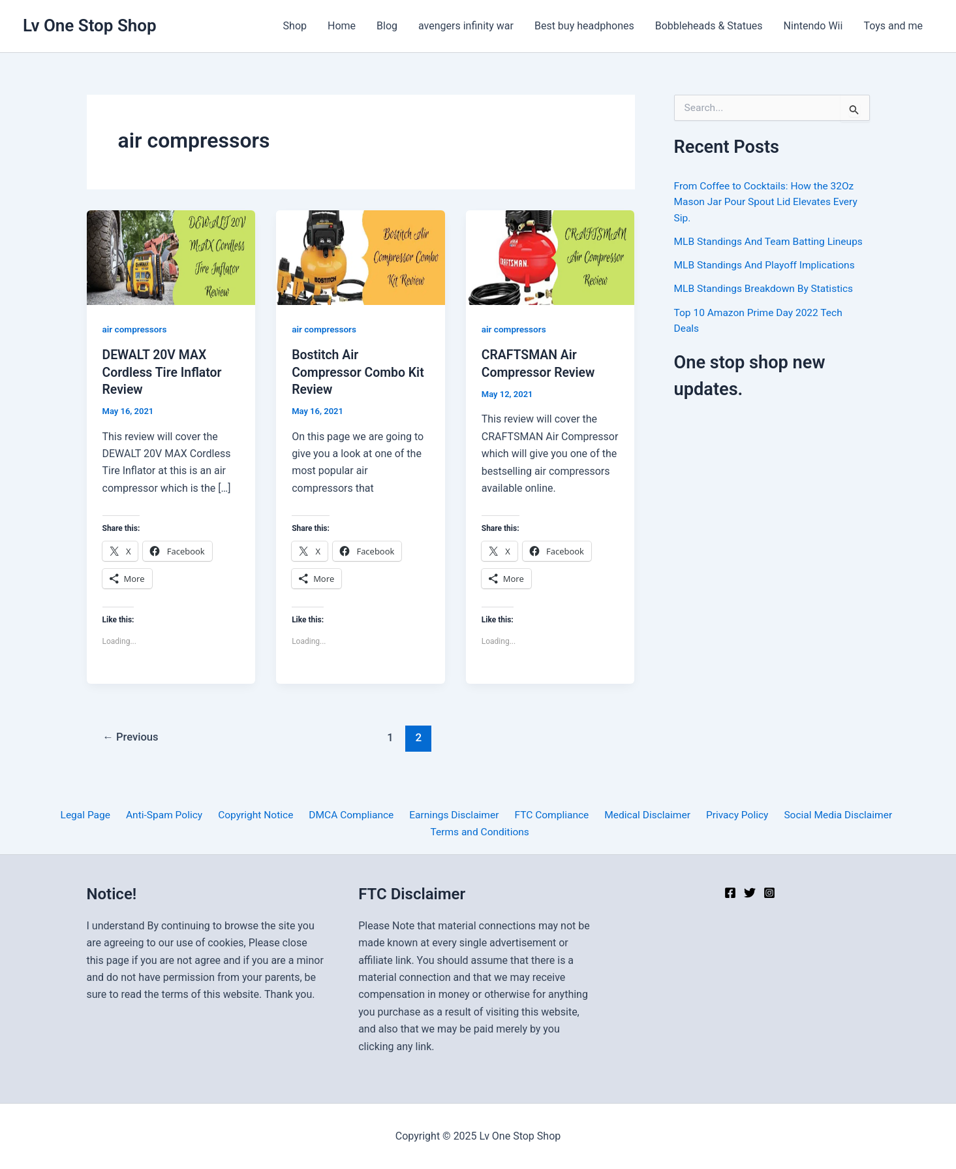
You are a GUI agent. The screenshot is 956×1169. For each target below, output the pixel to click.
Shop (295, 26)
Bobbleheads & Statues (709, 26)
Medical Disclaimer (640, 815)
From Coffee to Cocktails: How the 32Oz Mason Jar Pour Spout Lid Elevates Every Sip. (768, 201)
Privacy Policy (727, 815)
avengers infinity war (466, 26)
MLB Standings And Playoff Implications (767, 264)
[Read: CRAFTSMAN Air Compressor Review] (550, 257)
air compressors (135, 329)
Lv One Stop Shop (90, 25)
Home (342, 26)
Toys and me (893, 26)
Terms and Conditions (480, 831)
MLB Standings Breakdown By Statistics (766, 287)
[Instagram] (769, 893)
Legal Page (95, 815)
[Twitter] (750, 893)
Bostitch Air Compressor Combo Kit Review (360, 371)
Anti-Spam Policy (170, 815)
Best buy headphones (584, 26)
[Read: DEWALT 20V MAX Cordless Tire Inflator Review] (171, 257)
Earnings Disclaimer (453, 815)
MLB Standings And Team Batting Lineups (771, 240)
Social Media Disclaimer (826, 815)
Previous (132, 737)
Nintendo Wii (813, 26)
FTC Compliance (547, 815)
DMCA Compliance (352, 815)
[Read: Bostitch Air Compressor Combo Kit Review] (360, 257)
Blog (387, 26)
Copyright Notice (259, 815)
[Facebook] (730, 893)
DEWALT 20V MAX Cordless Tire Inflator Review (164, 371)
